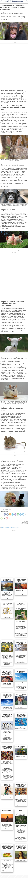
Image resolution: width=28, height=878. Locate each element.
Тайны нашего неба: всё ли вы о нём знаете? (21, 671)
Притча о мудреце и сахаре (21, 695)
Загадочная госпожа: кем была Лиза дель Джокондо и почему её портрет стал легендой (20, 847)
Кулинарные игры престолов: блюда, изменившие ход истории (7, 748)
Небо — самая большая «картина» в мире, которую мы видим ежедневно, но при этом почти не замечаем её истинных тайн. (21, 685)
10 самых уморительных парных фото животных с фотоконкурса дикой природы (20, 606)
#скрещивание (25, 524)
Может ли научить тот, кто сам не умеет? (21, 706)
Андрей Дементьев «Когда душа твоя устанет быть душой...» (7, 696)
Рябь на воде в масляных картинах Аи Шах (21, 642)
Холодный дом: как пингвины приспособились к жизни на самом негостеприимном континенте (7, 717)
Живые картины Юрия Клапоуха (7, 580)
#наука (26, 517)
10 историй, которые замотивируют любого (7, 812)
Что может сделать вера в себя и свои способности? (21, 728)
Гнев (17, 527)
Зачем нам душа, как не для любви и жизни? (7, 708)
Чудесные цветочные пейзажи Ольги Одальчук (20, 580)
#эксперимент (25, 522)
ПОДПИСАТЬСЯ (19, 1)
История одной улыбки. (21, 860)
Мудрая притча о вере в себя (21, 757)
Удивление (7, 527)
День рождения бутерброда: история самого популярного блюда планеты (7, 847)
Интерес (2, 527)
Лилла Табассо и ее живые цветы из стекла (7, 604)
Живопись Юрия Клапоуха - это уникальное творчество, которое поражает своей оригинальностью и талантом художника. (7, 595)
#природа (26, 521)
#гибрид (26, 523)
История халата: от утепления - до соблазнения (21, 785)
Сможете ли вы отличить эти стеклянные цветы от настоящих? (7, 616)
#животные (25, 520)
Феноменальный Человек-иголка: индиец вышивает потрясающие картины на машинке (7, 672)
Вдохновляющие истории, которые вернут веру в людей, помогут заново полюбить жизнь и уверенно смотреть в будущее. (7, 826)
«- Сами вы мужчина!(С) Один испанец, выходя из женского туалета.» (7, 797)
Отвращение (13, 527)
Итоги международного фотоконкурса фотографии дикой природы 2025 (21, 813)
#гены (22, 523)
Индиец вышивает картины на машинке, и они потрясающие (7, 684)
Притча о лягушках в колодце (20, 747)
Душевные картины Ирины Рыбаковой (7, 641)
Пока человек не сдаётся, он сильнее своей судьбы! (21, 715)
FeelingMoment (25, 526)
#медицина (25, 518)
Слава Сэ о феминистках (7, 785)
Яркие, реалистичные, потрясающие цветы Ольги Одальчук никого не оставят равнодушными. (21, 592)
